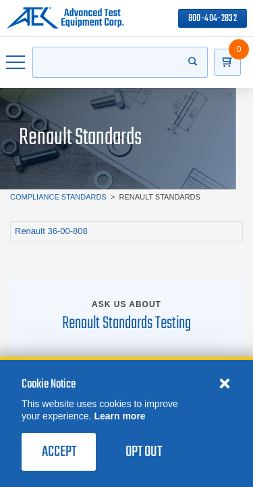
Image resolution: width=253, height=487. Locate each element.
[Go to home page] (65, 18)
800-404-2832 (212, 18)
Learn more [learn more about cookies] (119, 416)
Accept (59, 451)
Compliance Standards (58, 197)
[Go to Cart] (227, 62)
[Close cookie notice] (224, 383)
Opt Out (143, 451)
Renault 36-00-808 (51, 231)
